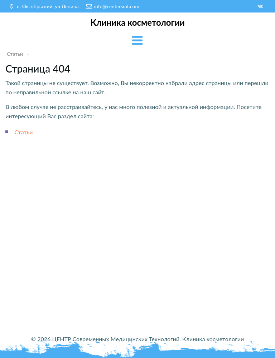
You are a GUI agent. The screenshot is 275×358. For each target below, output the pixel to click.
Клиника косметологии (137, 22)
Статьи (23, 132)
